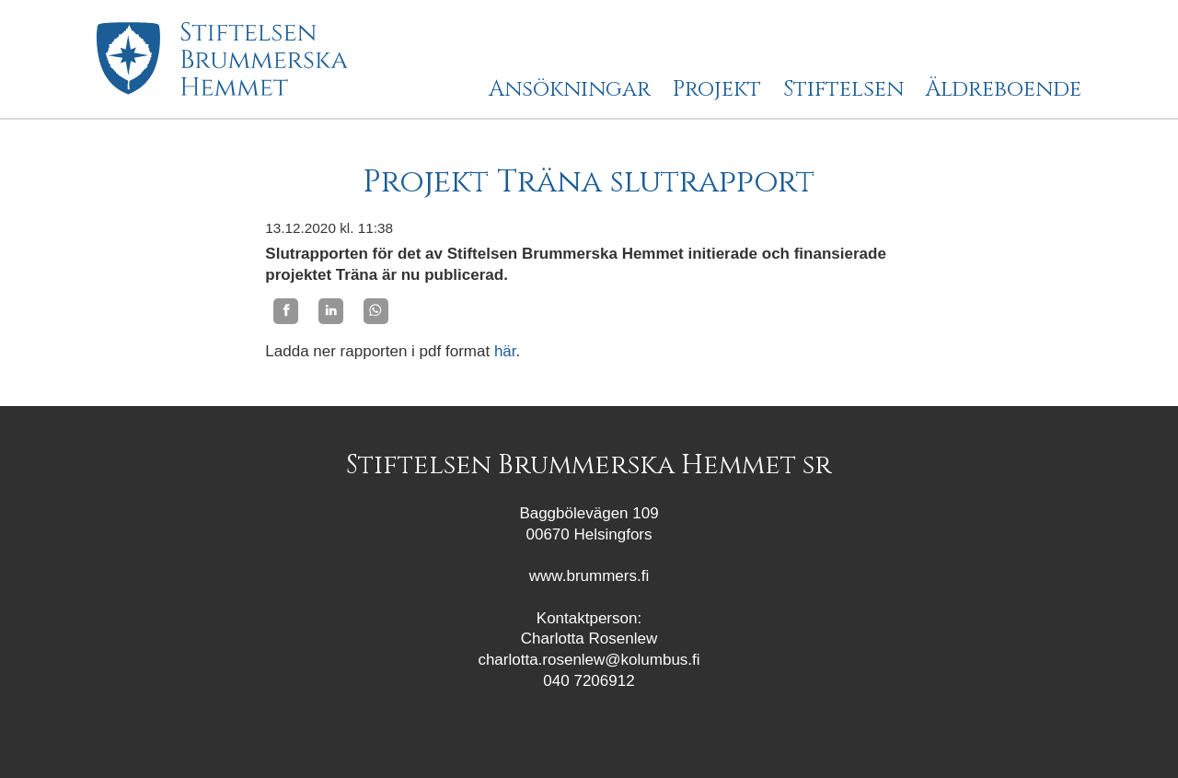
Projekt (717, 90)
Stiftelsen (843, 90)
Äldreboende (1003, 90)
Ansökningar (570, 90)
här (505, 351)
